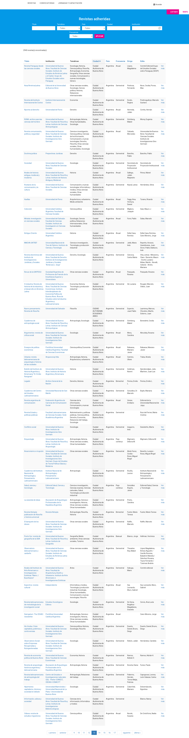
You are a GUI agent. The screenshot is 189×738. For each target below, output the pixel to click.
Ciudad (109, 24)
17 (115, 733)
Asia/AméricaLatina (32, 86)
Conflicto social (30, 427)
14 (99, 733)
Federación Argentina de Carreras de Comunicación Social (56, 402)
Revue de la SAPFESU (32, 272)
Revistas (32, 3)
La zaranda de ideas (32, 500)
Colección (28, 209)
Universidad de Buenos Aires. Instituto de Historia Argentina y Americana (56, 371)
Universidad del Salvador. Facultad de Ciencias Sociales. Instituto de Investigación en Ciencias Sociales (55, 224)
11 (84, 733)
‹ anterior (62, 733)
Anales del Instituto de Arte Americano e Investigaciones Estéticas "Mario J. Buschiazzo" (33, 573)
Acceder (157, 4)
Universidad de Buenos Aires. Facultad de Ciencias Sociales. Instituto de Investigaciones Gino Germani (56, 136)
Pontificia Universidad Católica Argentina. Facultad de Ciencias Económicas (57, 349)
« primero (52, 733)
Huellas (27, 199)
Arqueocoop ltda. (52, 357)
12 (89, 733)
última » (137, 733)
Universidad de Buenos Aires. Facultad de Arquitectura (55, 570)
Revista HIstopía (52, 512)
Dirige (129, 61)
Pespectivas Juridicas (54, 153)
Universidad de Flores (54, 110)
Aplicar (99, 36)
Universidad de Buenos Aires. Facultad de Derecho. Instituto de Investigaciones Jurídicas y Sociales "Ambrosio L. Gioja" (56, 260)
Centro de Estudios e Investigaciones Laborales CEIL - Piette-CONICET (56, 677)
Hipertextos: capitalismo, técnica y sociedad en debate (32, 689)
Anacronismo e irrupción (34, 451)
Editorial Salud (51, 485)
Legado (27, 381)
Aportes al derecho (31, 110)
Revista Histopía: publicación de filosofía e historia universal (33, 514)
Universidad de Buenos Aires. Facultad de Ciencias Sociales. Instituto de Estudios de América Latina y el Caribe (56, 553)
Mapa (185, 12)
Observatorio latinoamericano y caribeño (31, 550)
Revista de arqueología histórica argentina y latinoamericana (33, 667)
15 (104, 733)
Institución (136, 24)
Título (34, 24)
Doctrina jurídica (30, 153)
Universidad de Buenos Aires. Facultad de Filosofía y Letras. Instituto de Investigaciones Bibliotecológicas (57, 704)
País (83, 24)
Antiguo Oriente (30, 233)
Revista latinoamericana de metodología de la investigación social (33, 604)
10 (79, 733)
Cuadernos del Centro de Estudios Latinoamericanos (32, 393)
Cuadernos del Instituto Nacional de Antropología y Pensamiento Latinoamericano (33, 476)
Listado (174, 12)
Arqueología (29, 439)
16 (109, 733)
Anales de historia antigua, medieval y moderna (32, 175)
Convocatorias (47, 3)
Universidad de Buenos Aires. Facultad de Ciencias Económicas (56, 657)
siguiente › (127, 733)
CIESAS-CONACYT (53, 682)
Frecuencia (74, 32)
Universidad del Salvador (55, 309)
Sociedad (28, 163)
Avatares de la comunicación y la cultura (31, 187)
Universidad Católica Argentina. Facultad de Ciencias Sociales (54, 211)
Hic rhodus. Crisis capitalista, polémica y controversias (33, 628)
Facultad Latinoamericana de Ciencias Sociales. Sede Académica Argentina (56, 414)
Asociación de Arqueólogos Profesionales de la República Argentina (56, 502)
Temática (60, 24)
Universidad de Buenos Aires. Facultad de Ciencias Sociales (56, 165)
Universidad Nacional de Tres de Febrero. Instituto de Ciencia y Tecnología (57, 245)
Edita (142, 61)
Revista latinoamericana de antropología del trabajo (33, 677)
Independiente (51, 585)
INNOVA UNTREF (30, 243)
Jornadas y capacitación (70, 3)
